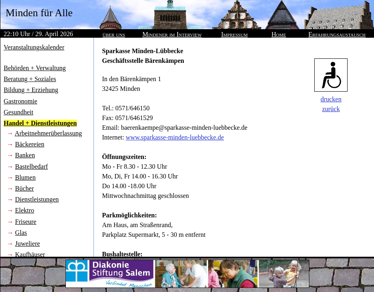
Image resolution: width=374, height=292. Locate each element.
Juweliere (27, 243)
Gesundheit (18, 112)
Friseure (25, 221)
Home (279, 34)
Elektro (24, 210)
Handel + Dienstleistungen (40, 123)
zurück (331, 108)
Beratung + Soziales (30, 78)
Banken (25, 155)
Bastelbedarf (31, 166)
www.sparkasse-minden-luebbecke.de (175, 137)
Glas (21, 232)
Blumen (25, 177)
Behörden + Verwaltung (35, 67)
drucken (330, 99)
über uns (113, 34)
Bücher (24, 188)
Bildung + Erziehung (31, 89)
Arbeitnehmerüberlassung (48, 133)
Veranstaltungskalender (34, 47)
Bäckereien (29, 144)
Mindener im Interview (172, 34)
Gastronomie (20, 101)
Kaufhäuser (30, 254)
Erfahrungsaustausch (337, 34)
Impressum (234, 34)
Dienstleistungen (37, 199)
